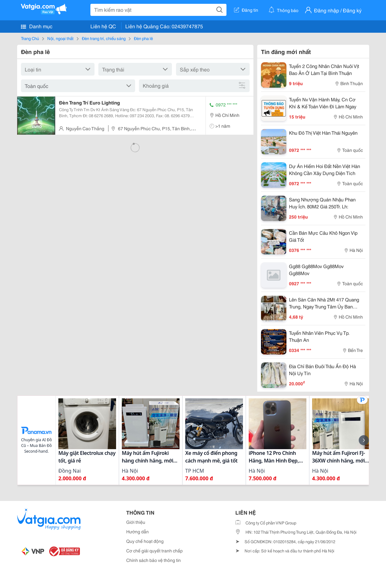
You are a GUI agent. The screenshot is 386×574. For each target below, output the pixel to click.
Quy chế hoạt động (145, 541)
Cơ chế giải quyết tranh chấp (154, 550)
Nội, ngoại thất (60, 38)
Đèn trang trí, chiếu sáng (104, 38)
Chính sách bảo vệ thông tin (153, 560)
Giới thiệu (135, 522)
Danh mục (36, 26)
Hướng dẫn (137, 531)
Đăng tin (246, 10)
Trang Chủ (30, 38)
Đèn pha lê (143, 38)
